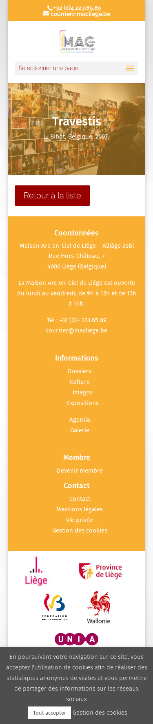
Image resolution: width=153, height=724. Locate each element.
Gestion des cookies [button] (79, 530)
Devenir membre (80, 470)
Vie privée (79, 520)
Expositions (83, 403)
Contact (79, 498)
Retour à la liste (52, 195)
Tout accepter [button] (49, 713)
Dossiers (79, 371)
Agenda (79, 419)
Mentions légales (79, 509)
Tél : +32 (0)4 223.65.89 (76, 320)
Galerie (79, 430)
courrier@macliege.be (76, 330)
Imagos (83, 392)
